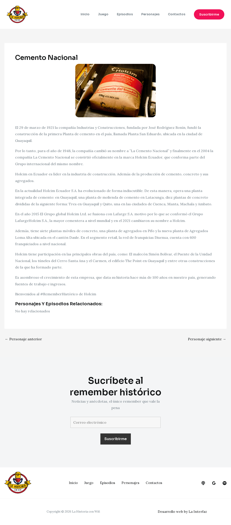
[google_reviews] (214, 483)
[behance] (203, 483)
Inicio (95, 14)
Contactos (177, 14)
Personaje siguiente (207, 339)
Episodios (130, 14)
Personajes (154, 14)
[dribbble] (225, 483)
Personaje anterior (23, 339)
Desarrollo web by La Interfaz (183, 511)
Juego (111, 14)
